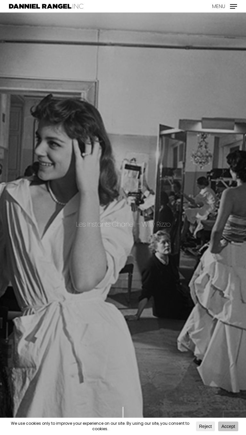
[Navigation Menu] (224, 6)
